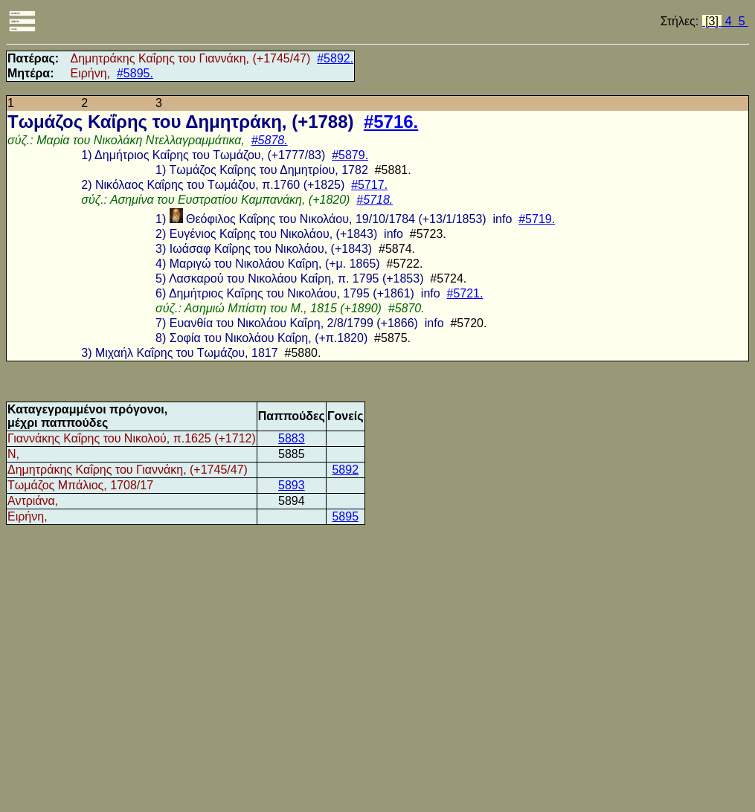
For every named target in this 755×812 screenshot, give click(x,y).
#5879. (350, 155)
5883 (291, 438)
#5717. (369, 184)
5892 (345, 469)
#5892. (335, 58)
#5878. (269, 140)
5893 (291, 485)
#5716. (391, 122)
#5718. (374, 199)
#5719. (536, 219)
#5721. (465, 293)
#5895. (135, 73)
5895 (345, 516)
